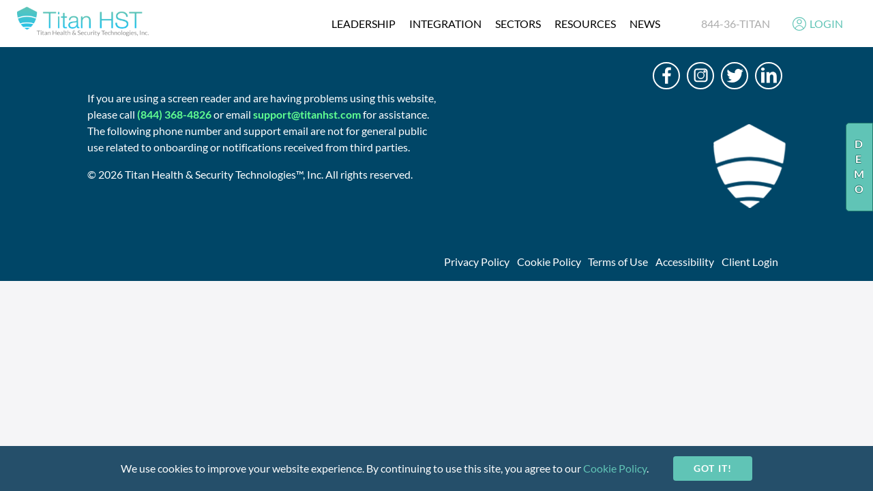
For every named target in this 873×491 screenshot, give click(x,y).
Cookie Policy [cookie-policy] (615, 468)
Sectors (518, 23)
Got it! (712, 468)
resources (585, 23)
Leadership (363, 23)
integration (445, 23)
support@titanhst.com (307, 114)
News (645, 23)
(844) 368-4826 (174, 114)
